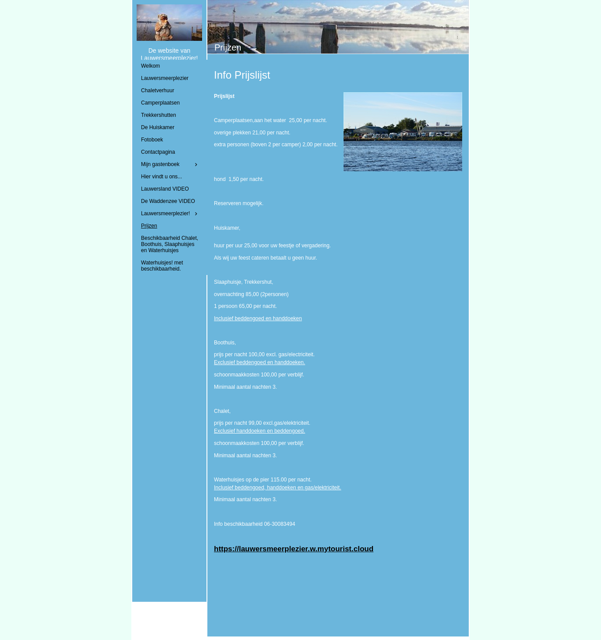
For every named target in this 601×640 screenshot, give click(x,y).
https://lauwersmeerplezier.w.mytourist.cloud (293, 549)
